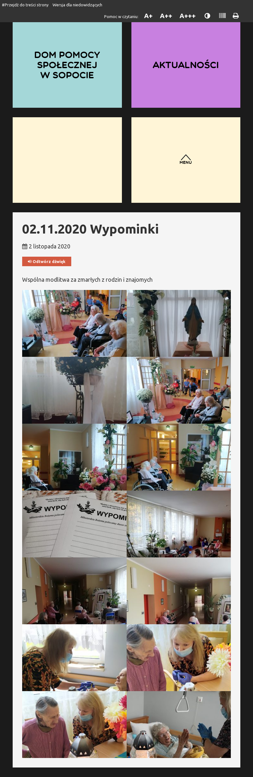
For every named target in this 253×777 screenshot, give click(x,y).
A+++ (188, 15)
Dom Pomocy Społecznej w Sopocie (67, 64)
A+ (148, 15)
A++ (166, 15)
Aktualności (186, 65)
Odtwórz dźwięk (47, 261)
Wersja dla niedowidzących (77, 5)
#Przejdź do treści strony (25, 5)
